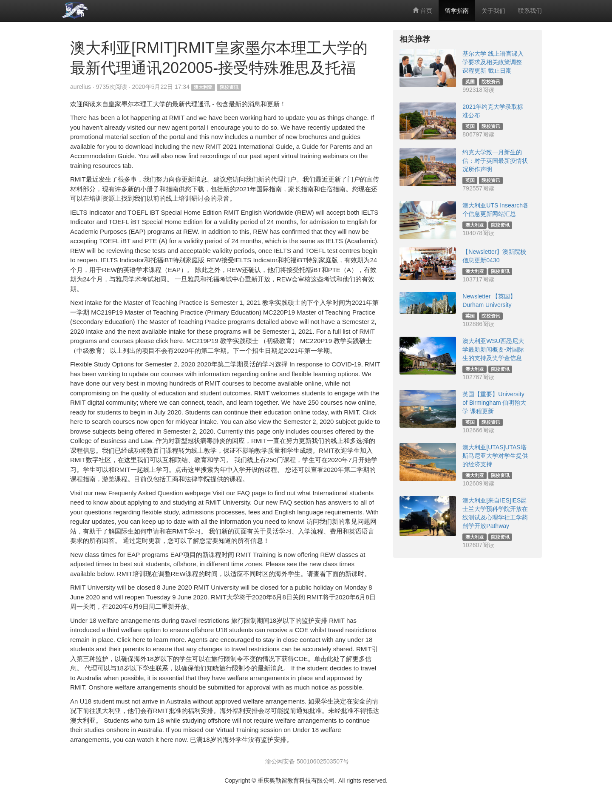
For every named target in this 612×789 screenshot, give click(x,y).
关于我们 (493, 10)
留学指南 (457, 10)
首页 (422, 10)
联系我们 (530, 10)
